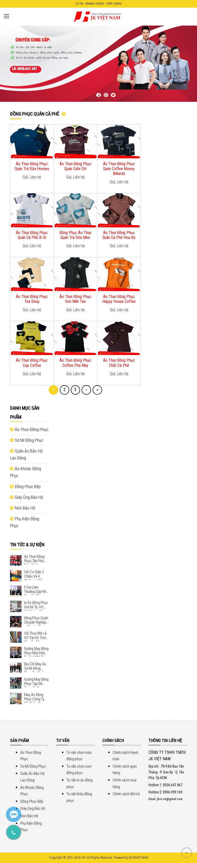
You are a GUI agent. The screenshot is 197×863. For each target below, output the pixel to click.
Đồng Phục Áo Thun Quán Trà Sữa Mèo (75, 235)
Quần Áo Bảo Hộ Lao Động (26, 454)
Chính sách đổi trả (126, 794)
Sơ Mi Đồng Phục (26, 440)
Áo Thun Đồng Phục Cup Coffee (32, 363)
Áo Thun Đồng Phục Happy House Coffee (119, 299)
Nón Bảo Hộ (22, 508)
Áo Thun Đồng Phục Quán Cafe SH (75, 166)
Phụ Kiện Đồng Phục (24, 522)
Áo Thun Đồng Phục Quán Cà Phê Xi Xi (32, 235)
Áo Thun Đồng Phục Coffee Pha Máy (75, 363)
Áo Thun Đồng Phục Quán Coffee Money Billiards (119, 168)
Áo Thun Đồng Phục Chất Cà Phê (119, 363)
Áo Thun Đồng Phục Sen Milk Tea (75, 299)
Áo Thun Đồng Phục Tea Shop (32, 299)
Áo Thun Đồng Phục (29, 429)
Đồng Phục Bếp (25, 486)
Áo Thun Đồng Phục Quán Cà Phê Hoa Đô (118, 235)
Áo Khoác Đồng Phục (25, 472)
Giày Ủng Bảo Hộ (26, 497)
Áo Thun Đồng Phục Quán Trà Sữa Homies (32, 166)
